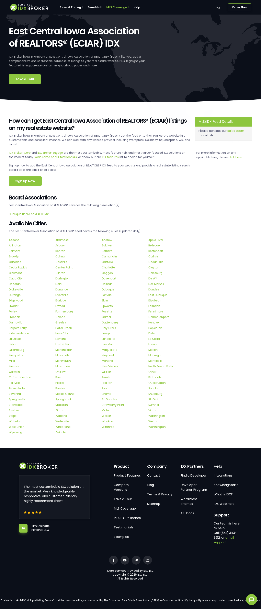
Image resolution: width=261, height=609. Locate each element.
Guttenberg (110, 322)
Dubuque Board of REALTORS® (29, 214)
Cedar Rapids (18, 267)
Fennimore (155, 311)
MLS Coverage (116, 7)
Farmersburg (64, 311)
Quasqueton (157, 383)
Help (137, 7)
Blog (150, 485)
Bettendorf (155, 251)
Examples (121, 537)
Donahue (61, 289)
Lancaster (108, 339)
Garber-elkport (158, 317)
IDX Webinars (224, 504)
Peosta (106, 377)
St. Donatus (110, 399)
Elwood (60, 306)
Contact (153, 475)
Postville (14, 383)
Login (218, 7)
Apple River (155, 240)
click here (235, 157)
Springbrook (63, 399)
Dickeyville (16, 289)
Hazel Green (63, 328)
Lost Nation (63, 344)
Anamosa (62, 240)
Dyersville (61, 295)
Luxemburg (16, 350)
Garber (106, 317)
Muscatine (62, 366)
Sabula (153, 388)
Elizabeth (154, 300)
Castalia (107, 262)
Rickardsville (17, 388)
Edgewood (16, 300)
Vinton (152, 410)
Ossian (106, 372)
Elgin (105, 300)
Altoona (14, 240)
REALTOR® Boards (127, 518)
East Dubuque (157, 295)
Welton (153, 421)
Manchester (63, 350)
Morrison (14, 366)
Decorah (15, 284)
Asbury (60, 245)
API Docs (187, 513)
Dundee (153, 289)
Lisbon (13, 344)
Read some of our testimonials (56, 157)
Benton (60, 251)
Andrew (107, 240)
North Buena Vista (160, 366)
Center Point (64, 267)
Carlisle (153, 256)
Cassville (61, 262)
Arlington (15, 245)
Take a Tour (24, 79)
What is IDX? (223, 494)
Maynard (108, 355)
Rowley (60, 388)
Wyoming (15, 432)
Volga (13, 416)
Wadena (61, 416)
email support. (224, 540)
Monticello (155, 361)
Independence (19, 333)
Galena (60, 317)
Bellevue (154, 245)
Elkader (13, 306)
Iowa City (61, 333)
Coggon (107, 273)
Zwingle (60, 432)
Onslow (60, 372)
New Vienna (110, 366)
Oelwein (14, 372)
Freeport (14, 317)
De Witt (153, 278)
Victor (106, 410)
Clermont (15, 273)
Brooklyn (14, 256)
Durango (15, 295)
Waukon (107, 421)
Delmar (107, 284)
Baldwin (107, 245)
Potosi (59, 383)
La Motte (15, 339)
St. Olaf (153, 399)
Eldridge (60, 300)
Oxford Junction (20, 377)
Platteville (155, 377)
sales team (235, 131)
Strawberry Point (113, 405)
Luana (152, 344)
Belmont (14, 251)
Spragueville (17, 399)
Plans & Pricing (70, 7)
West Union (16, 427)
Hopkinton (155, 328)
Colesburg (155, 273)
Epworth (107, 306)
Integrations (223, 475)
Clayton (153, 267)
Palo (58, 377)
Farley (13, 311)
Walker (106, 416)
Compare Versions (121, 487)
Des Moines (156, 284)
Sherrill (106, 394)
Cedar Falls (155, 262)
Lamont (60, 339)
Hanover (154, 322)
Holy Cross (109, 328)
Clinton (60, 273)
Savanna (15, 394)
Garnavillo (15, 322)
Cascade (15, 262)
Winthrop (108, 427)
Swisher (14, 410)
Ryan (105, 388)
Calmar (60, 256)
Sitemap (153, 504)
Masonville (62, 355)
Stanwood (16, 405)
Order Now (239, 7)
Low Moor (108, 344)
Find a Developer (193, 475)
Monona (107, 361)
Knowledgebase (226, 485)
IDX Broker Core (20, 153)
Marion (153, 350)
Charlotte (108, 267)
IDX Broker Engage (51, 153)
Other (152, 372)
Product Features (127, 475)
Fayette (107, 311)
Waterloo (15, 421)
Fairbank (154, 306)
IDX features (110, 157)
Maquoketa (109, 350)
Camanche (110, 256)
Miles (12, 361)
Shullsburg (155, 394)
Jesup (106, 333)
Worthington (157, 427)
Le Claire (154, 339)
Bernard (107, 251)
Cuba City (16, 278)
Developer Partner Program (193, 487)
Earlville (107, 295)
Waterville (62, 421)
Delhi (58, 284)
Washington (156, 416)
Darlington (62, 278)
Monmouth (63, 361)
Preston (107, 383)
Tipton (59, 410)
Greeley (60, 322)
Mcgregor (155, 355)
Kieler (152, 333)
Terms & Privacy (160, 494)
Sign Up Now (25, 181)
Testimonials (123, 527)
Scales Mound (64, 394)
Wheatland (63, 427)
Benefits (94, 7)
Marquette (16, 355)
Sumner (153, 405)
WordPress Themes (188, 501)
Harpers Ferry (18, 328)
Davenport (109, 278)
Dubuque (108, 289)
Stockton (61, 405)
